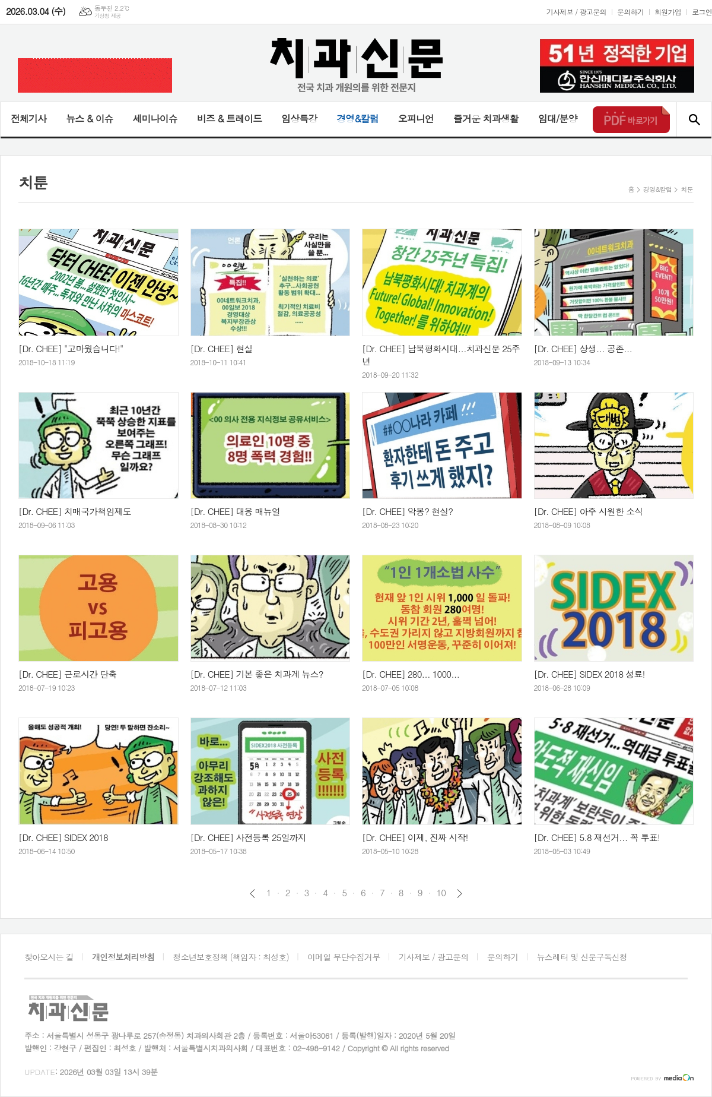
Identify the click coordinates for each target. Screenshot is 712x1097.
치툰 (687, 189)
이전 (252, 893)
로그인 (702, 12)
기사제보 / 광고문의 (576, 12)
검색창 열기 (693, 119)
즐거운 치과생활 (486, 118)
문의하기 (630, 12)
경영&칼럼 (357, 118)
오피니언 (416, 118)
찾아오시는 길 (49, 957)
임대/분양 (557, 118)
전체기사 (28, 118)
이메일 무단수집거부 (343, 957)
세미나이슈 (154, 118)
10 (441, 893)
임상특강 (299, 118)
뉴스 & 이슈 (89, 118)
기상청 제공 (107, 16)
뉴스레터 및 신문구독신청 (582, 957)
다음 (459, 893)
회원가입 (667, 12)
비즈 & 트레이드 (229, 118)
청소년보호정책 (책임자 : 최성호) (231, 957)
